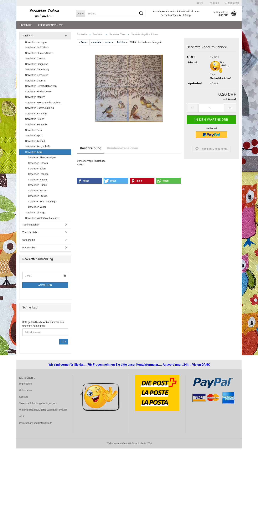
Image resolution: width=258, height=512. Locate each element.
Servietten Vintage (35, 212)
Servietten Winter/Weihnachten (42, 218)
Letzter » (122, 42)
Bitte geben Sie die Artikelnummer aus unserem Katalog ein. (43, 324)
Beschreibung (90, 148)
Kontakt (23, 396)
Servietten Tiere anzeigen (42, 157)
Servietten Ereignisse (36, 64)
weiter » (109, 42)
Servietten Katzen (37, 190)
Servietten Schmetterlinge (42, 201)
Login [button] (214, 3)
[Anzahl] (211, 108)
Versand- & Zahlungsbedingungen (37, 403)
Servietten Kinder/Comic (38, 91)
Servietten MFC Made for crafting (43, 102)
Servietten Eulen (37, 168)
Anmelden (45, 285)
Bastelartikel (29, 247)
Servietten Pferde (37, 195)
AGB (21, 416)
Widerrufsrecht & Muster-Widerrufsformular (43, 409)
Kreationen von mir (50, 25)
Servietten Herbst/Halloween (41, 86)
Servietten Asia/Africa (37, 47)
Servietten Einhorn (38, 163)
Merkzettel (232, 3)
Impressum (25, 383)
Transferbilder (30, 232)
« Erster (83, 42)
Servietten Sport (34, 135)
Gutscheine (28, 239)
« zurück (96, 42)
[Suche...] (80, 13)
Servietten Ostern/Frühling (39, 107)
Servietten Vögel (37, 206)
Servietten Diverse (35, 58)
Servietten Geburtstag (37, 69)
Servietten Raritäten (36, 113)
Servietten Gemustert (36, 75)
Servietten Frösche (38, 174)
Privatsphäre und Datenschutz (35, 422)
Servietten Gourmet (35, 80)
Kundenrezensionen (122, 148)
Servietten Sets (33, 130)
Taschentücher (30, 224)
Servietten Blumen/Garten (39, 53)
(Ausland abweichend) (220, 78)
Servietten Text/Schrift (37, 146)
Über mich (26, 25)
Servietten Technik (35, 141)
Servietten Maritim (35, 97)
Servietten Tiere (33, 152)
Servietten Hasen (37, 179)
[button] (200, 3)
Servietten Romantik (36, 124)
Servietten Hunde (37, 185)
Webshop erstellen (116, 443)
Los (63, 341)
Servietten (27, 35)
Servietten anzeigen (36, 42)
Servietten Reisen (34, 118)
